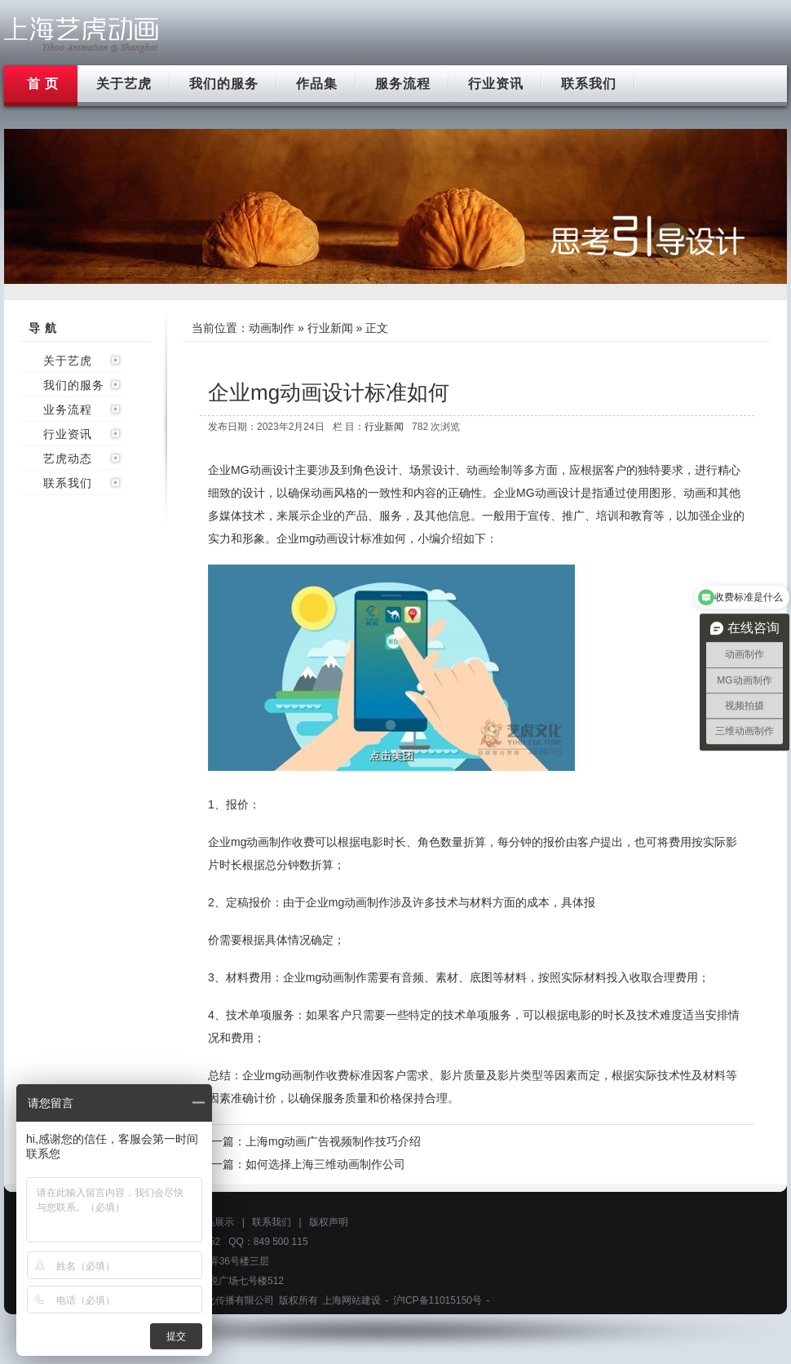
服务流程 (403, 84)
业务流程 (67, 409)
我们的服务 (224, 84)
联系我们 (588, 84)
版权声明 (328, 1222)
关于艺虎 (124, 84)
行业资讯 (496, 84)
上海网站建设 (351, 1300)
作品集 (317, 84)
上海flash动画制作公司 (81, 34)
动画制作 (271, 327)
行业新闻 (330, 327)
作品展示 (214, 1222)
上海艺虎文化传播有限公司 (215, 1300)
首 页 (43, 84)
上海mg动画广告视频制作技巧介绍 (333, 1141)
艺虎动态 (67, 458)
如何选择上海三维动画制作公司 (325, 1164)
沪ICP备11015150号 (437, 1300)
